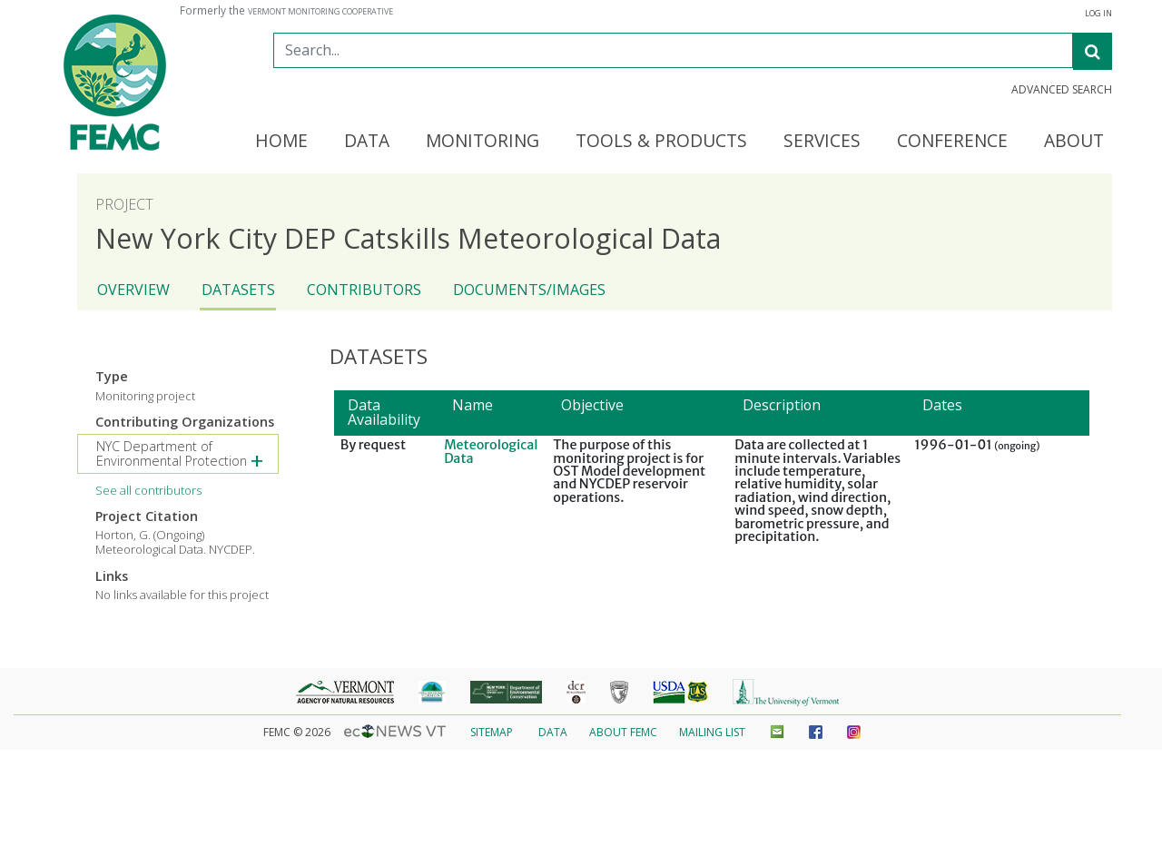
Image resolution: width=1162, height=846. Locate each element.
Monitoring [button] (482, 142)
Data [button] (366, 142)
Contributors (364, 290)
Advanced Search (1061, 89)
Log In (1098, 13)
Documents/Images (529, 290)
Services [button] (822, 142)
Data (552, 732)
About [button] (1074, 142)
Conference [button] (952, 142)
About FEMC (623, 732)
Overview (133, 290)
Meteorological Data (490, 451)
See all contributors (148, 490)
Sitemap (491, 732)
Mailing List (712, 732)
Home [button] (281, 142)
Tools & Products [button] (661, 142)
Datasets (238, 290)
